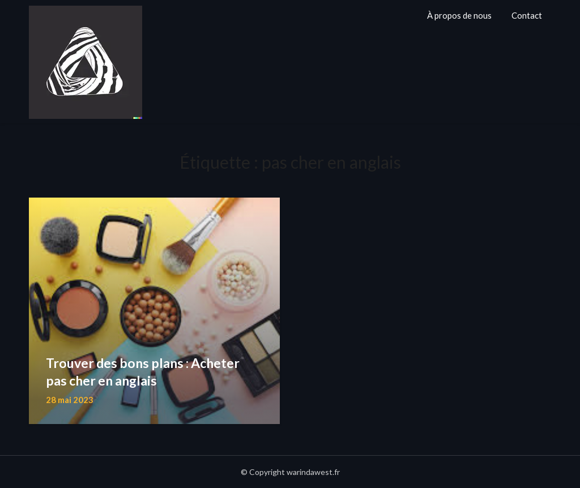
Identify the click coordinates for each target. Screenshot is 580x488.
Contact (526, 15)
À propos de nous (459, 15)
